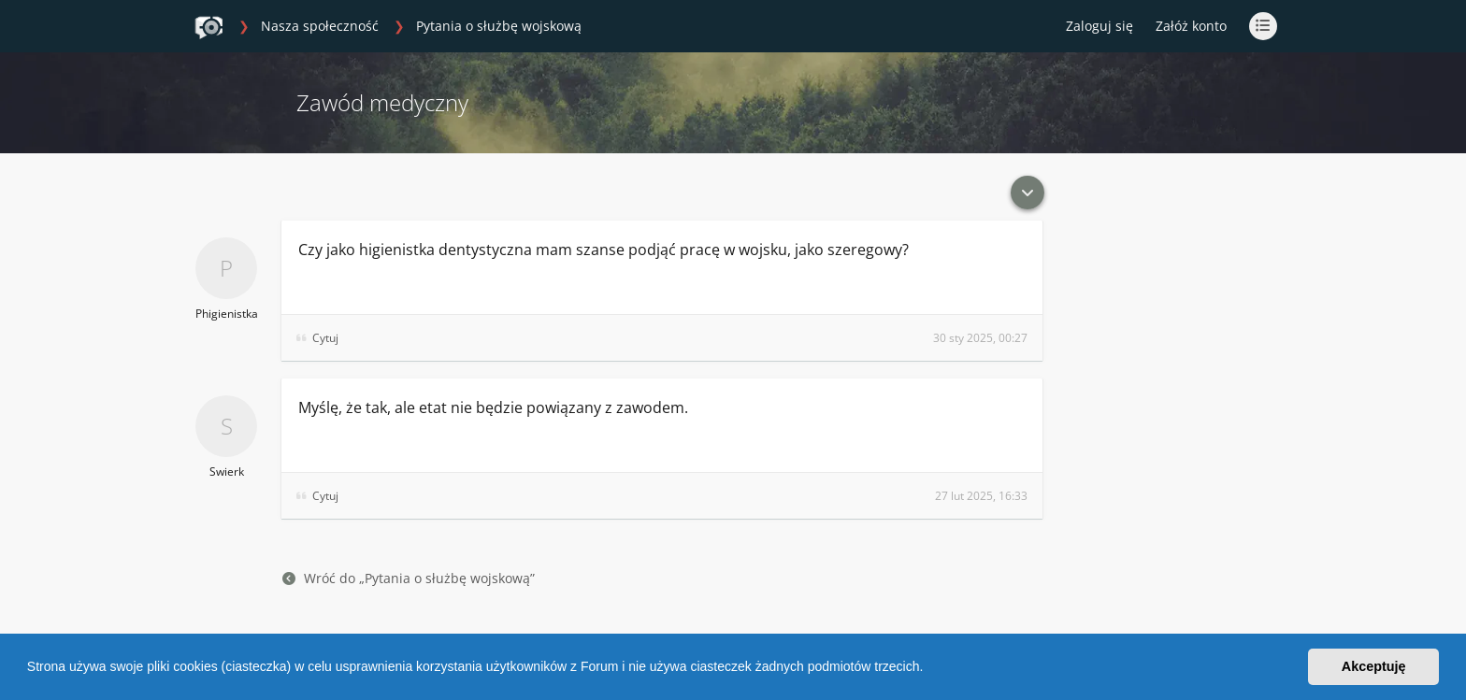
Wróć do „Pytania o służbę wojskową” (408, 578)
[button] (929, 669)
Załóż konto (1191, 26)
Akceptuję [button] (1374, 666)
